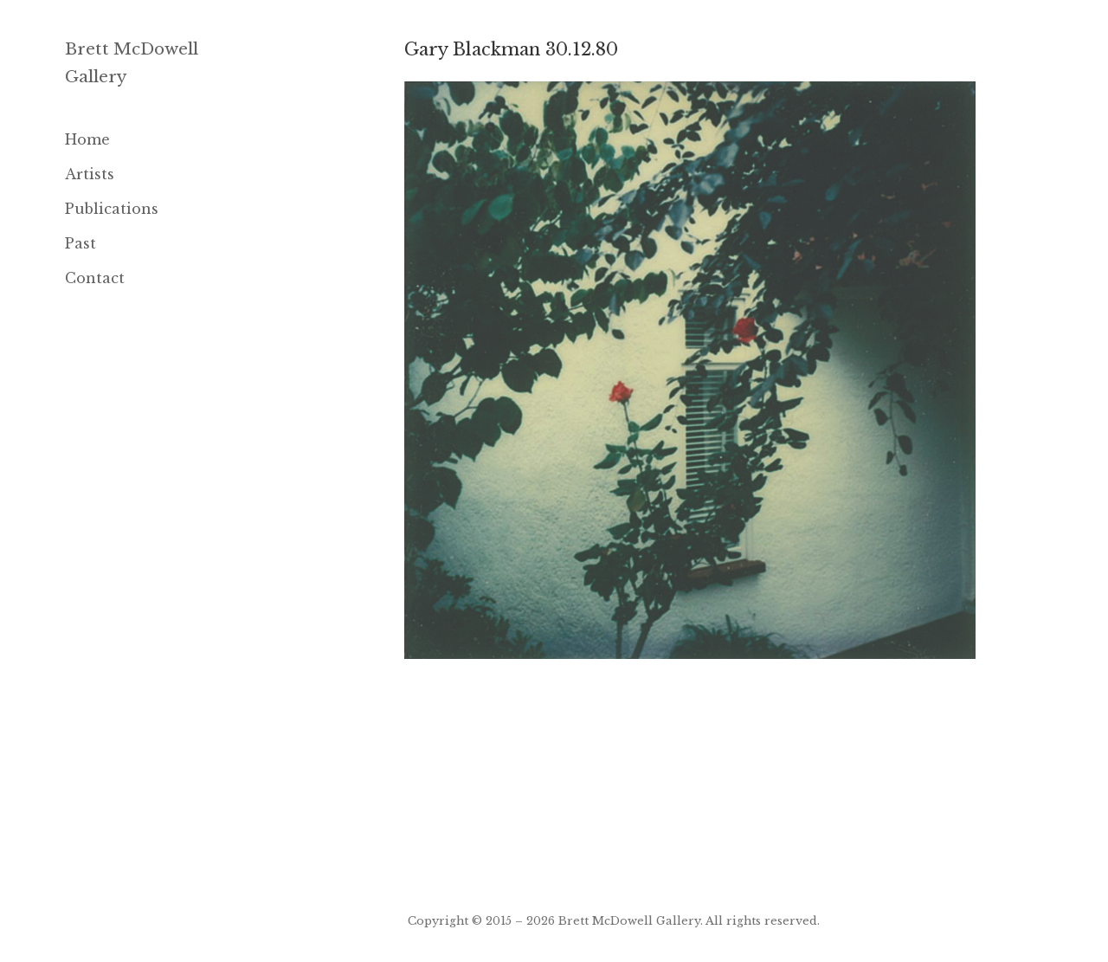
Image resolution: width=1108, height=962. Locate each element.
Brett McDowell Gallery (629, 920)
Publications (111, 208)
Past (80, 243)
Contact (95, 278)
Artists (89, 174)
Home (87, 139)
